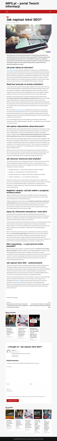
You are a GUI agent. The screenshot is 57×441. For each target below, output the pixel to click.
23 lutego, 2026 (47, 432)
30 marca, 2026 (19, 428)
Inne (7, 325)
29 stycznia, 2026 (33, 340)
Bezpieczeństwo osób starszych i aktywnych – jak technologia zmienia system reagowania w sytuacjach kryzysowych (17, 305)
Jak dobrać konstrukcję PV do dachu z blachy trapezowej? (9, 423)
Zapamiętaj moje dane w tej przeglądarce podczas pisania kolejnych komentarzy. (26, 396)
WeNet (18, 282)
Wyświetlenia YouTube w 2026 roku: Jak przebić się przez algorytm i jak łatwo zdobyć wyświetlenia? (34, 333)
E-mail (31, 383)
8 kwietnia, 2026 (10, 428)
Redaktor (9, 22)
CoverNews (34, 438)
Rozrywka (32, 325)
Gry (31, 323)
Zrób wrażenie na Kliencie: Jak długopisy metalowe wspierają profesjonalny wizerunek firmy (39, 305)
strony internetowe (20, 109)
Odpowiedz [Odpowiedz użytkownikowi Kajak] (15, 355)
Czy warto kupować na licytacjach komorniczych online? (10, 331)
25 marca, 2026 (21, 338)
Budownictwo (9, 417)
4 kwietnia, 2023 (15, 22)
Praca (45, 417)
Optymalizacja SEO (11, 70)
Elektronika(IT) (37, 417)
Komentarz (9, 366)
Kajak (12, 350)
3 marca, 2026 (38, 432)
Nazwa (8, 383)
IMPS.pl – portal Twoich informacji (22, 5)
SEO (10, 195)
